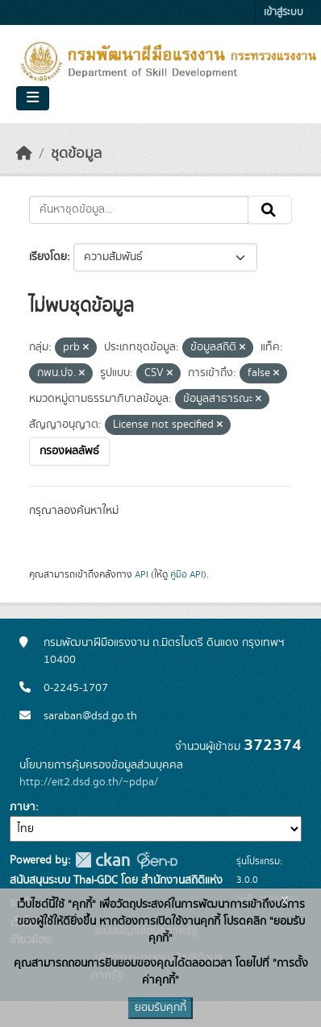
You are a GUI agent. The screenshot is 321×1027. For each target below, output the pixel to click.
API (141, 574)
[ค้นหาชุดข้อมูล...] (138, 210)
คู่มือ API (186, 574)
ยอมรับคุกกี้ (160, 1008)
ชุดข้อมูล (76, 153)
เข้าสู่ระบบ (283, 12)
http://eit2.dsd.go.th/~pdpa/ (88, 782)
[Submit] (270, 210)
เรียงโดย (48, 257)
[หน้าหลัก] (24, 153)
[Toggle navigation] (32, 98)
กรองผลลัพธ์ (69, 451)
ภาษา (22, 807)
